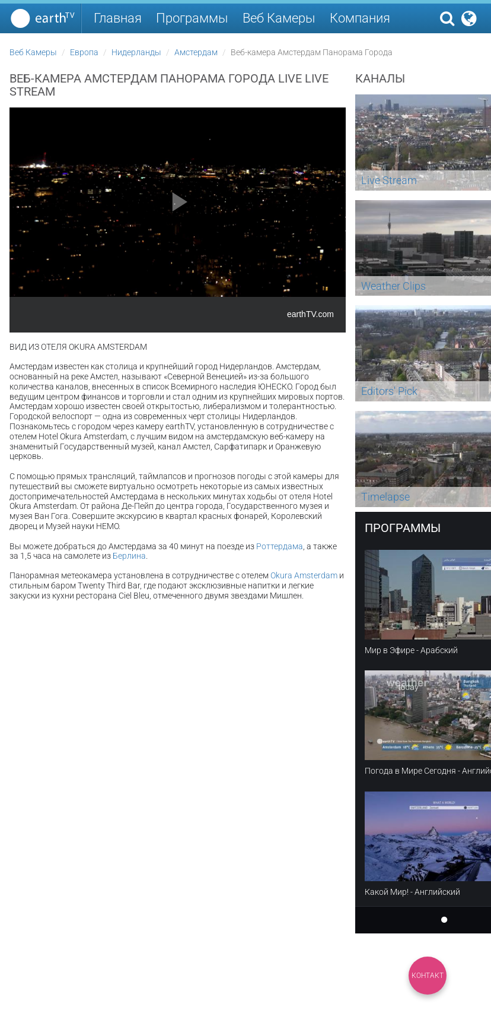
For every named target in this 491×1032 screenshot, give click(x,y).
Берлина (129, 556)
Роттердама (279, 546)
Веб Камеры (279, 18)
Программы (192, 18)
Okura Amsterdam (303, 575)
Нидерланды (136, 52)
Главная (118, 18)
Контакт (428, 975)
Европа (84, 52)
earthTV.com (310, 314)
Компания (360, 18)
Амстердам (196, 52)
